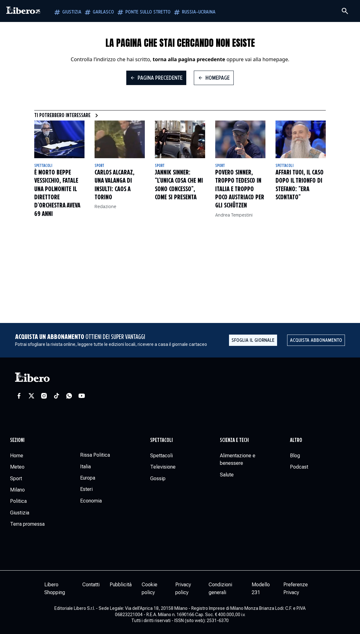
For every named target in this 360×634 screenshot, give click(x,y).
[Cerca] (345, 11)
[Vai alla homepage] (23, 11)
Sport (99, 166)
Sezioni (17, 440)
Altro (296, 440)
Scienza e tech (234, 440)
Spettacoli (43, 166)
